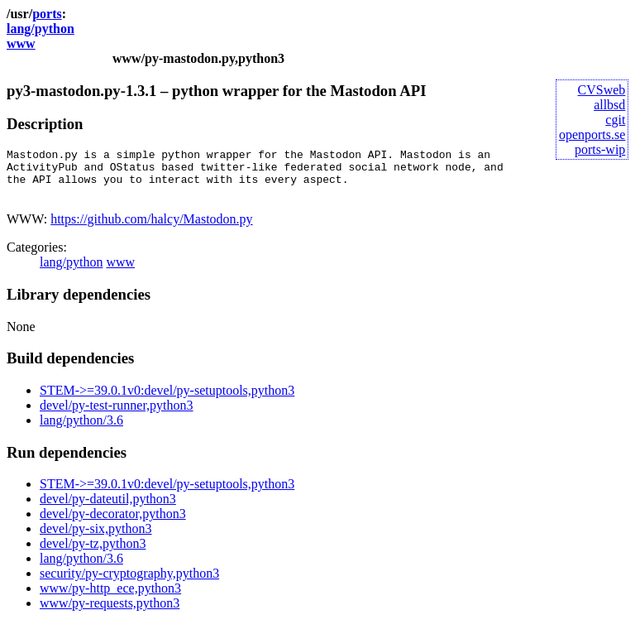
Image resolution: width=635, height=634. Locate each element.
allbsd (609, 105)
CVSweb (602, 90)
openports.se (592, 134)
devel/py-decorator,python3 (113, 523)
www (21, 43)
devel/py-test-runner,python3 (116, 415)
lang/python (40, 29)
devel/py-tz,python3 (93, 553)
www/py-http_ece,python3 (110, 598)
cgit (615, 120)
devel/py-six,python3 (96, 538)
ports (47, 14)
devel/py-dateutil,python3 (108, 509)
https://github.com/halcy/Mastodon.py (151, 229)
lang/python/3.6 (81, 430)
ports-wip (600, 149)
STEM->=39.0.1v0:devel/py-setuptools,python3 (167, 400)
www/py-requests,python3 (109, 613)
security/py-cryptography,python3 (129, 583)
